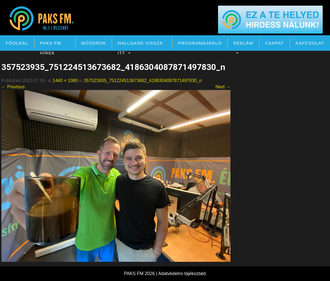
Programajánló (200, 43)
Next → (222, 86)
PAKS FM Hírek (50, 44)
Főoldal (17, 43)
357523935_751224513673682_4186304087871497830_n (143, 80)
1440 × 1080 (65, 80)
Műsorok (93, 43)
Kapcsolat (310, 43)
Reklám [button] (243, 44)
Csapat (274, 43)
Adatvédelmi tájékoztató (182, 273)
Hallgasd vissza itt (140, 44)
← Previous (13, 86)
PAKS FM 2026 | (141, 273)
